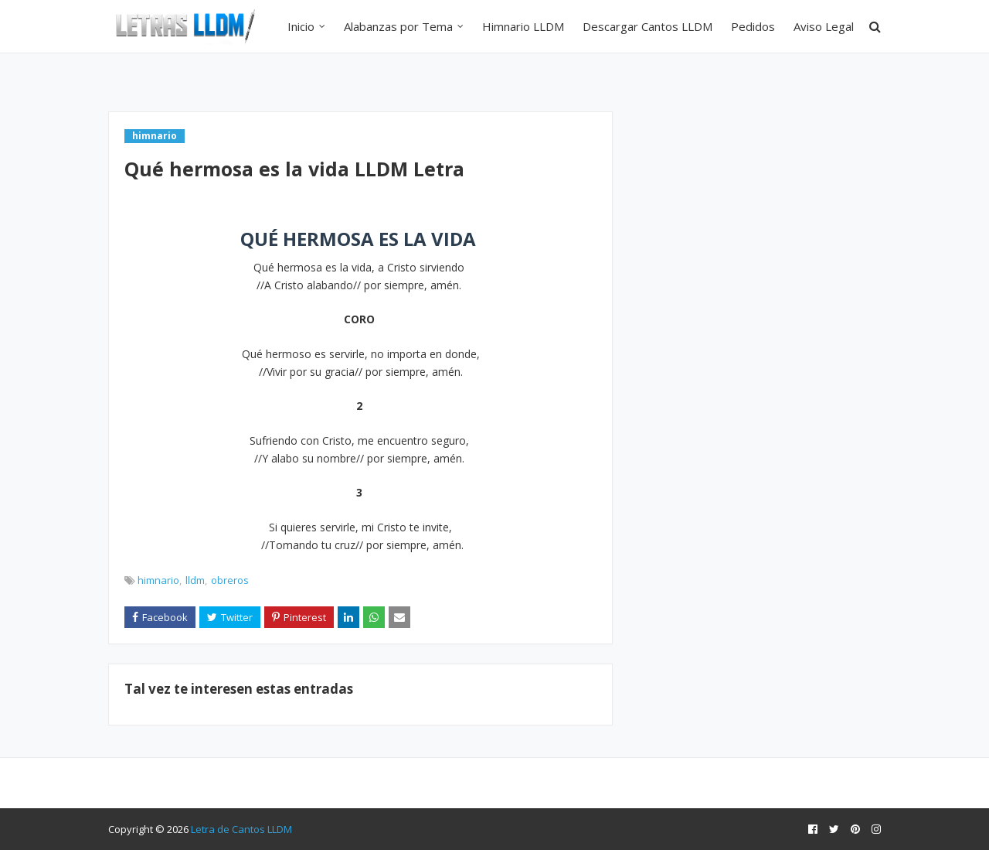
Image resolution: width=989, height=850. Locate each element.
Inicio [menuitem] (300, 26)
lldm (195, 580)
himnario (158, 580)
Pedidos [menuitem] (753, 26)
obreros (230, 580)
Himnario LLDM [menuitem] (523, 26)
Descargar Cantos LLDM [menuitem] (647, 26)
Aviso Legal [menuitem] (824, 26)
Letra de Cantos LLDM (241, 829)
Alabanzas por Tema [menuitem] (398, 26)
